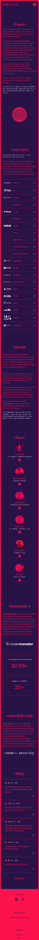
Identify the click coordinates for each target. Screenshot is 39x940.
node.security (9, 724)
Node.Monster (8, 405)
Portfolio (20, 935)
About (19, 938)
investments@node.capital (19, 917)
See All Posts (20, 878)
